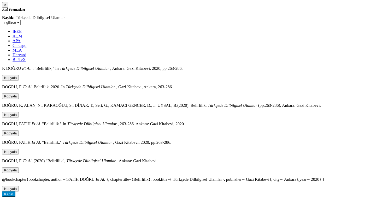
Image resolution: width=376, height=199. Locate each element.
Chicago (19, 45)
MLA (17, 50)
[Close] (5, 5)
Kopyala (10, 78)
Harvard (19, 55)
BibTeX (19, 59)
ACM (17, 36)
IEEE (17, 31)
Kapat (8, 194)
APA (17, 41)
